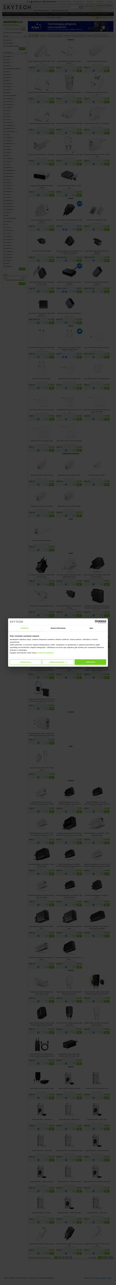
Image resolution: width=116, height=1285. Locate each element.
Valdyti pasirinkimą (58, 662)
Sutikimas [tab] (25, 628)
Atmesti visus (25, 662)
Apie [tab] (91, 628)
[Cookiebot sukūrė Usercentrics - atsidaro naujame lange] (96, 621)
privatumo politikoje (45, 653)
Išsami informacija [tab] (58, 628)
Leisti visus (90, 662)
